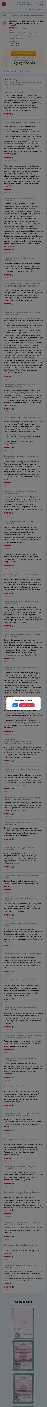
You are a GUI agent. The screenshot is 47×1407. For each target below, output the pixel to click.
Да (15, 705)
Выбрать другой (27, 705)
